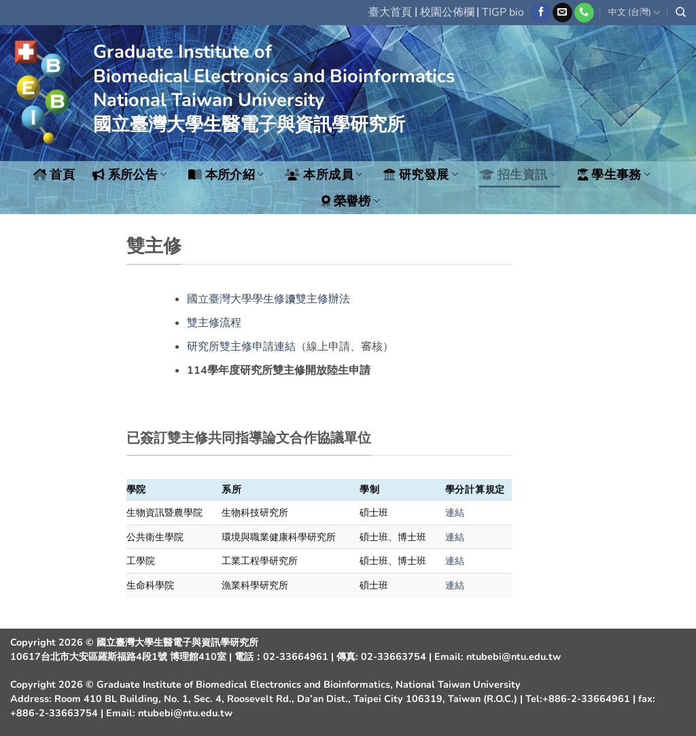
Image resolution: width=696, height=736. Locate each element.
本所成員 (323, 175)
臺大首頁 (390, 12)
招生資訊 (518, 175)
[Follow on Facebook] (541, 13)
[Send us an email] (562, 13)
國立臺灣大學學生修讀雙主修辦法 (268, 299)
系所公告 (129, 175)
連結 (454, 512)
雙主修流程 (214, 322)
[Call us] (584, 13)
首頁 (54, 175)
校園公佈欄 (447, 12)
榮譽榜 (351, 201)
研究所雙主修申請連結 (241, 346)
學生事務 (614, 175)
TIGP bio (503, 12)
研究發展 (420, 175)
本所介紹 (226, 175)
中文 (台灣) (634, 12)
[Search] (681, 12)
